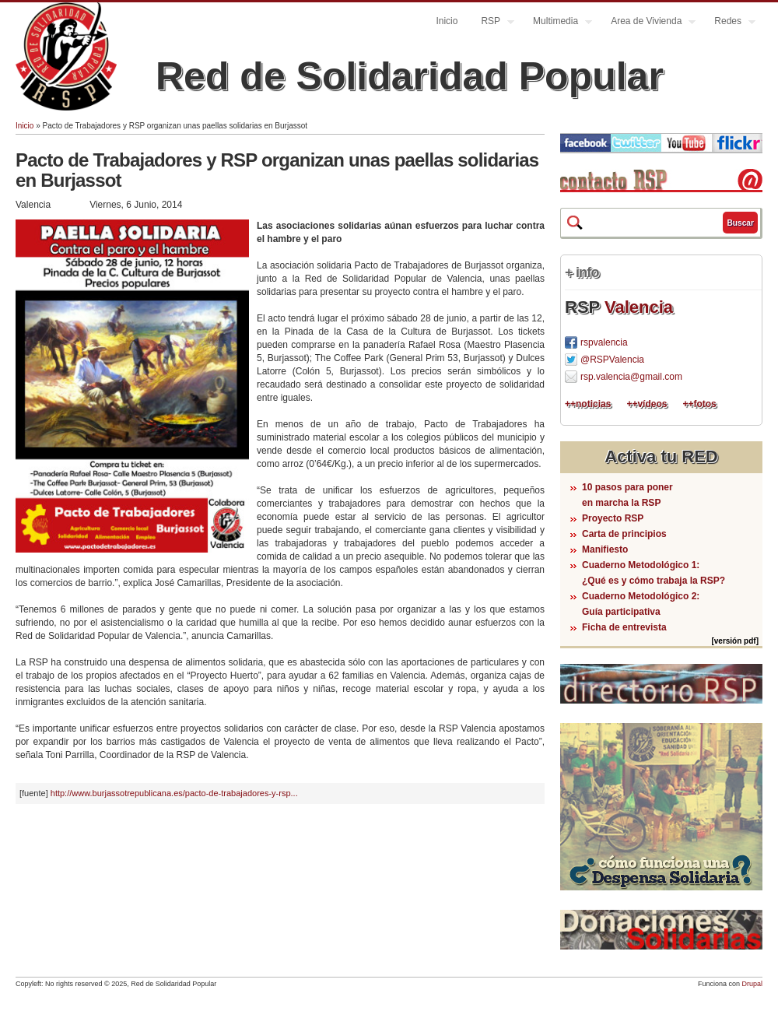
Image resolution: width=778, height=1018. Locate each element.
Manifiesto (605, 549)
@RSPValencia (612, 359)
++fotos (699, 403)
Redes (729, 23)
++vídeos (646, 403)
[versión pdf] (735, 641)
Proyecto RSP (612, 518)
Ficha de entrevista (624, 627)
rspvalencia (604, 342)
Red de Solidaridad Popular (410, 76)
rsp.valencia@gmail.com (631, 376)
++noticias (588, 403)
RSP (491, 23)
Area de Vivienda (647, 23)
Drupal (751, 984)
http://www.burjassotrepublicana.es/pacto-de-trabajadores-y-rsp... (174, 793)
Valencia (639, 307)
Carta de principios (624, 533)
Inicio (446, 21)
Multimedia (556, 23)
